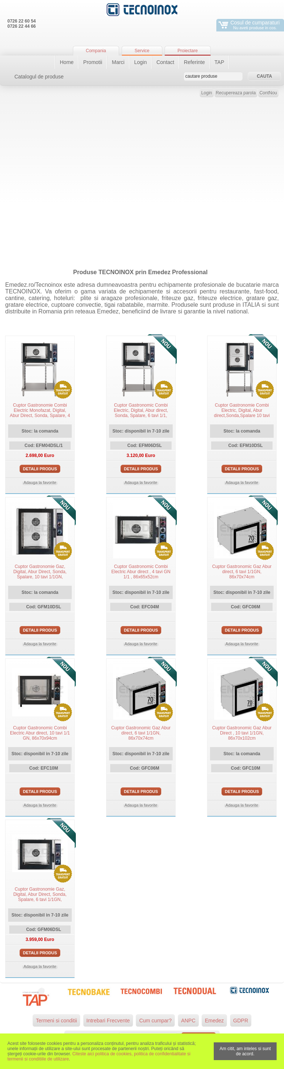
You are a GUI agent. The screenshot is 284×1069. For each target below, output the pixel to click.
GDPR (240, 1020)
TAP (219, 62)
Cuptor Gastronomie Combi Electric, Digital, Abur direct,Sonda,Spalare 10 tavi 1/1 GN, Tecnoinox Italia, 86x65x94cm (242, 415)
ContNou (268, 92)
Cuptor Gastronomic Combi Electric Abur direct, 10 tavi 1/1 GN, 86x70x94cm (40, 733)
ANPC (188, 1020)
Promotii (92, 62)
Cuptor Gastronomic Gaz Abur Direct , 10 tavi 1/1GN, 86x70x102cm (242, 733)
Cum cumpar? (155, 1020)
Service (142, 50)
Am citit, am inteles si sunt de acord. (245, 1051)
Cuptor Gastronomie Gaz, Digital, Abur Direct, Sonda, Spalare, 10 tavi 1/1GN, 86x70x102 (40, 574)
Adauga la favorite (40, 482)
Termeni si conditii (56, 1020)
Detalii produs (40, 469)
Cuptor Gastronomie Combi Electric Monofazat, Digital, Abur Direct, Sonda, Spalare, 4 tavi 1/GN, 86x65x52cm (40, 413)
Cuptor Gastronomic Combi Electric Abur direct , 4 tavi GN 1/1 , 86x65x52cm (140, 571)
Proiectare (188, 50)
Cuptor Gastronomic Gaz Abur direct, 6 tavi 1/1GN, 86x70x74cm (242, 571)
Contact (165, 62)
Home (67, 62)
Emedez (214, 1020)
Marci (118, 62)
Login (140, 62)
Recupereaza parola (236, 92)
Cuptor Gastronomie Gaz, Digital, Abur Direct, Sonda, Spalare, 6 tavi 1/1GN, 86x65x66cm (40, 897)
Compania (96, 50)
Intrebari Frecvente (108, 1020)
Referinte (194, 62)
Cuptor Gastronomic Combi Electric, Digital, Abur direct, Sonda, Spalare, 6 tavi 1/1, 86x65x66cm (141, 413)
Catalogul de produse (39, 77)
